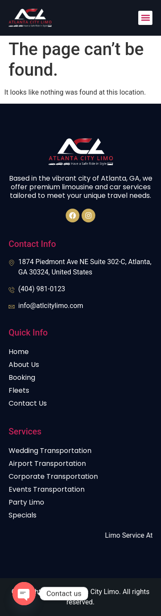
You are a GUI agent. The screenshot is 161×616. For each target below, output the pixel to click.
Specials (22, 515)
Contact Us (28, 403)
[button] (145, 18)
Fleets (19, 390)
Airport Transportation (47, 463)
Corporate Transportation (53, 476)
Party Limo (26, 502)
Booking (22, 377)
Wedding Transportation (50, 451)
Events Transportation (47, 489)
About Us (24, 365)
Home (19, 352)
